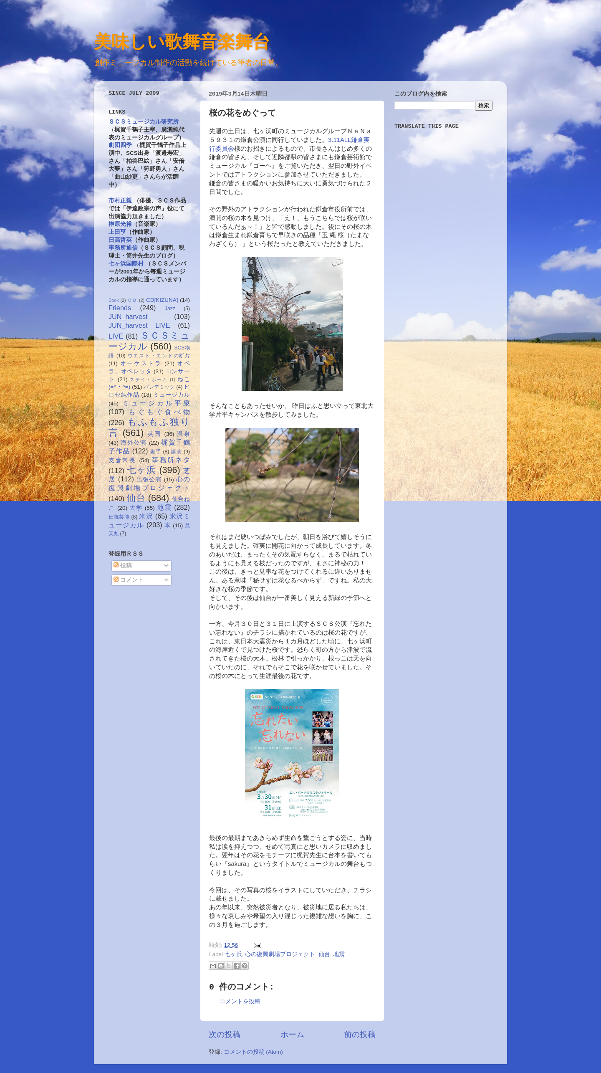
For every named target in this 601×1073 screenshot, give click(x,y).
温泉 (183, 434)
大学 (135, 508)
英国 (154, 434)
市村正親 (120, 200)
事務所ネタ (171, 459)
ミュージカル (171, 395)
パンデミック (159, 387)
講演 (176, 452)
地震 (339, 954)
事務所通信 (123, 248)
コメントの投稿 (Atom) (253, 1052)
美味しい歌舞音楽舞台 (182, 41)
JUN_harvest (128, 316)
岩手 (155, 452)
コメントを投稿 (240, 1001)
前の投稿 (360, 1034)
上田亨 (117, 232)
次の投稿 (224, 1034)
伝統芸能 (119, 517)
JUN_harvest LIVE (139, 325)
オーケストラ (141, 363)
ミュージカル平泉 (156, 403)
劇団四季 (120, 145)
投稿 (123, 565)
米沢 (146, 516)
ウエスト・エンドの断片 (159, 356)
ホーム (292, 1034)
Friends (120, 307)
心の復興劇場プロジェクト (280, 954)
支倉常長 (122, 460)
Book (114, 300)
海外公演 (133, 443)
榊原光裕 (120, 224)
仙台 (324, 954)
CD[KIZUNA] (162, 300)
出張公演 (149, 479)
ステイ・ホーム (149, 379)
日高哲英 (120, 240)
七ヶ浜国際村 (126, 264)
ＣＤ (132, 300)
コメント (129, 580)
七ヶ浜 (233, 954)
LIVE (116, 336)
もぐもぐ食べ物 (159, 411)
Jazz (170, 308)
